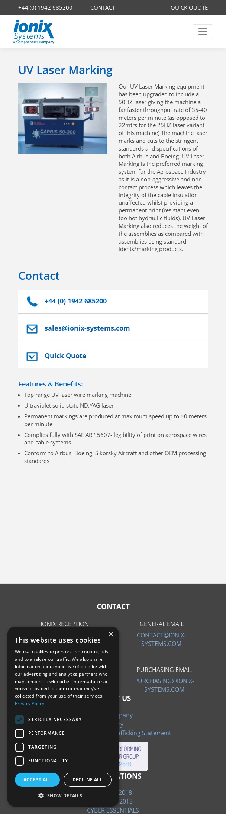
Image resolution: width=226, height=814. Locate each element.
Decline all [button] (87, 779)
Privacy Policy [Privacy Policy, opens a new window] (29, 703)
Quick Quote (66, 355)
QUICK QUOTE (189, 7)
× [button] (110, 634)
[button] (63, 795)
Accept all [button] (37, 779)
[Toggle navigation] (203, 31)
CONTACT (102, 7)
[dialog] (63, 717)
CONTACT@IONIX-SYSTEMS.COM (161, 639)
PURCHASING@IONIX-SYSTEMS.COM (164, 685)
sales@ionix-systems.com (87, 328)
